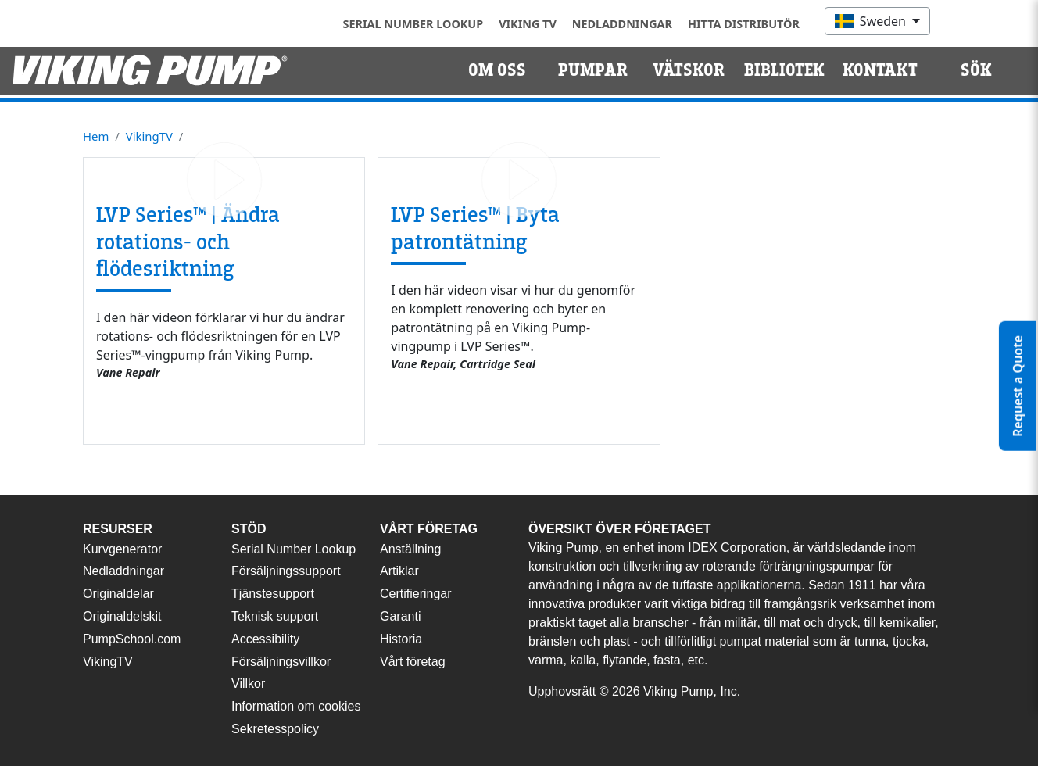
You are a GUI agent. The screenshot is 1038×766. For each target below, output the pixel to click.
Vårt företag (413, 661)
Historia (401, 639)
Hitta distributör (744, 23)
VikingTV (149, 136)
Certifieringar (416, 593)
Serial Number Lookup (413, 23)
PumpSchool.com (132, 639)
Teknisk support (274, 616)
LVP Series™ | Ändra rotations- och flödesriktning (188, 242)
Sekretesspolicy (275, 729)
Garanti (400, 616)
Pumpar (593, 70)
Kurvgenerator (122, 549)
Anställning (410, 549)
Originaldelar (118, 593)
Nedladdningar (622, 23)
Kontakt (880, 70)
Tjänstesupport (272, 593)
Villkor (248, 683)
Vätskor (689, 70)
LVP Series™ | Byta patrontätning (475, 229)
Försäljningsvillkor (281, 661)
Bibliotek (784, 70)
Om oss (497, 70)
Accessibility (265, 639)
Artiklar (399, 571)
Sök (976, 70)
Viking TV (528, 23)
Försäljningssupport (286, 571)
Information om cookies (295, 706)
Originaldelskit (122, 616)
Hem (96, 136)
